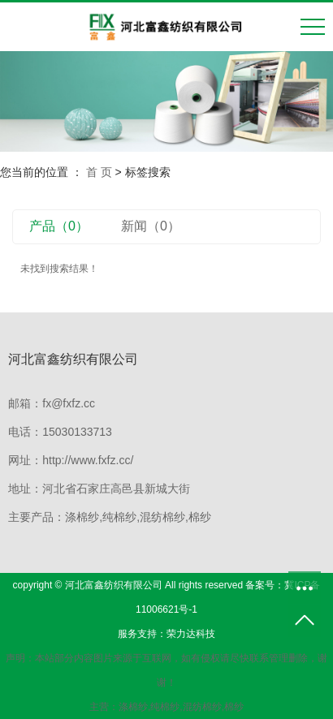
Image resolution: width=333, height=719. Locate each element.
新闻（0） (150, 226)
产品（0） (59, 226)
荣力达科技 (190, 633)
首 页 (99, 172)
